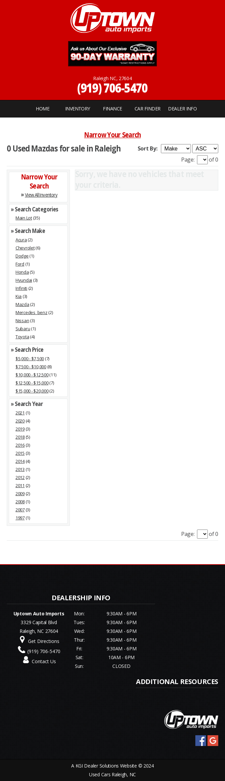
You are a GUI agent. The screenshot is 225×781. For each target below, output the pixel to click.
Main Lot (24, 218)
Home (42, 108)
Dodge (22, 256)
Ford (20, 264)
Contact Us (44, 661)
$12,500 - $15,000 (32, 383)
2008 (20, 502)
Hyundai (24, 280)
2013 (20, 469)
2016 (20, 445)
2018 (20, 437)
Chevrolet (25, 248)
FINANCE (112, 108)
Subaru (23, 329)
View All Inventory (41, 194)
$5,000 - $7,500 (30, 358)
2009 (20, 493)
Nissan (22, 320)
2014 (20, 461)
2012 (20, 477)
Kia (19, 296)
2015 (20, 453)
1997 (20, 518)
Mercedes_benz (32, 312)
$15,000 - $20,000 (32, 391)
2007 (20, 510)
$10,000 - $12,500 (32, 375)
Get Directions (43, 641)
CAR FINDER (147, 108)
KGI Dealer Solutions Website (106, 765)
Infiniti (21, 288)
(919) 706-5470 (112, 87)
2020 (20, 421)
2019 (20, 429)
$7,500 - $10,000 (31, 367)
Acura (21, 240)
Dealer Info (182, 108)
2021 (20, 413)
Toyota (22, 337)
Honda (22, 272)
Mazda (22, 304)
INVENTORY (77, 108)
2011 (20, 485)
